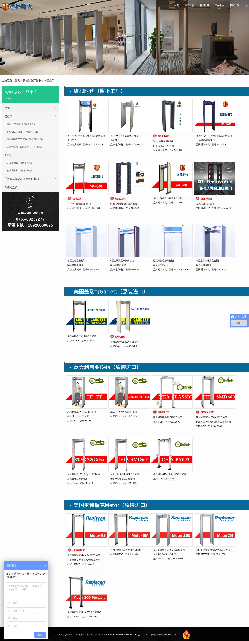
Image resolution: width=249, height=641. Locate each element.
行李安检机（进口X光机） (20, 170)
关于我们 (170, 6)
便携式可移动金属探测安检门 (124, 203)
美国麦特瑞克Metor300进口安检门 (84, 612)
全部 (30, 107)
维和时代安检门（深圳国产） (21, 124)
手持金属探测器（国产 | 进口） (30, 178)
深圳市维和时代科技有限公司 (93, 634)
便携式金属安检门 (205, 203)
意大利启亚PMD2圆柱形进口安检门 (170, 474)
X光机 (30, 154)
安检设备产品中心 (33, 80)
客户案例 (191, 6)
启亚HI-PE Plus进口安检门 (123, 411)
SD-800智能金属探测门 (79, 203)
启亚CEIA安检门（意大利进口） (23, 132)
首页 (153, 6)
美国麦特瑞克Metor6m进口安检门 (127, 549)
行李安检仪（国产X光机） (20, 163)
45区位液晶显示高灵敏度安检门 (169, 198)
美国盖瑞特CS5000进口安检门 (125, 341)
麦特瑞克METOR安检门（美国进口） (25, 139)
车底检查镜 (30, 187)
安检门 (50, 80)
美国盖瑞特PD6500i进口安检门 (82, 336)
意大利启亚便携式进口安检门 (167, 417)
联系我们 (231, 6)
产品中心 (211, 6)
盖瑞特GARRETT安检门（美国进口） (26, 147)
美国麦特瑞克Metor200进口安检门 (213, 549)
